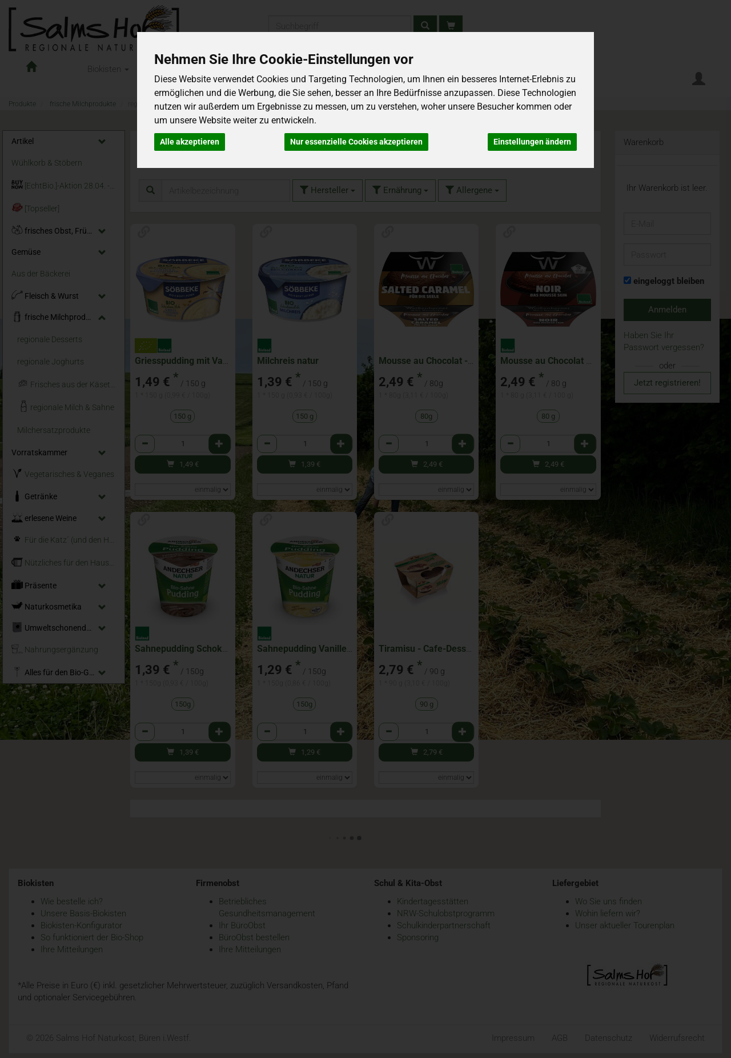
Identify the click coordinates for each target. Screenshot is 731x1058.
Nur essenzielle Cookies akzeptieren (356, 141)
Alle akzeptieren (189, 141)
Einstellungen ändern (532, 141)
